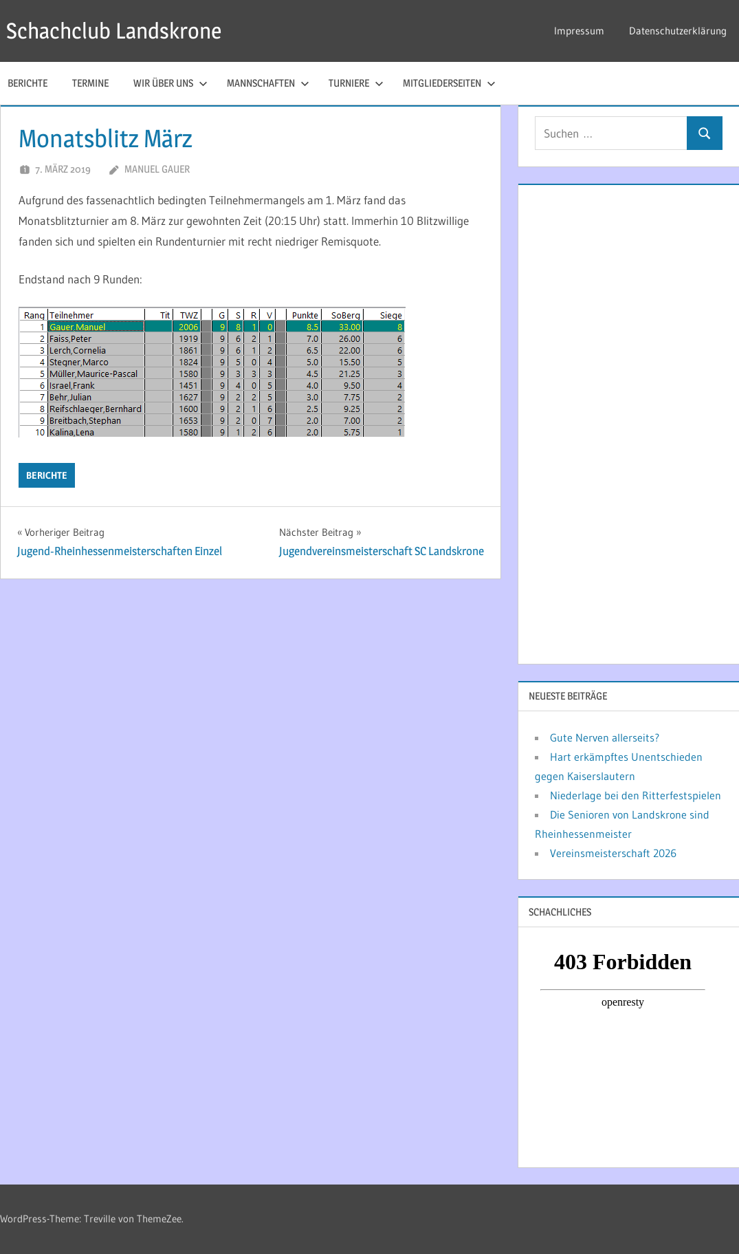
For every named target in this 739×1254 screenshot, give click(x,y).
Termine (90, 82)
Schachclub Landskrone (113, 30)
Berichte (46, 475)
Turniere (356, 82)
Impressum (579, 30)
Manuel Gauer (157, 168)
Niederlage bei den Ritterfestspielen (635, 795)
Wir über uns (170, 82)
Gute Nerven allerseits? (604, 737)
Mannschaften (268, 82)
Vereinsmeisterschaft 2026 (613, 853)
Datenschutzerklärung (678, 30)
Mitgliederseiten (449, 82)
